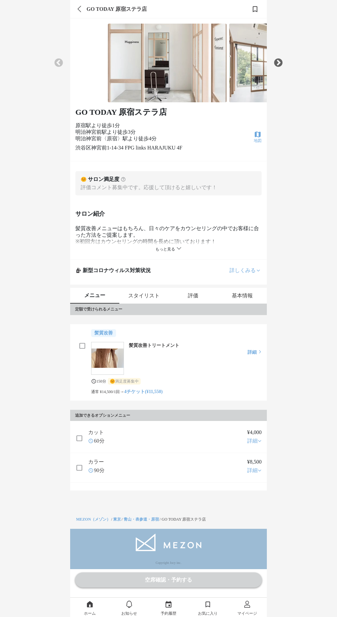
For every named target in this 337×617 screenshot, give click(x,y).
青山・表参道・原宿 (141, 519)
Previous (59, 63)
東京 (117, 519)
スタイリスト (144, 295)
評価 (193, 295)
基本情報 (242, 295)
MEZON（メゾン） (93, 519)
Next (278, 63)
